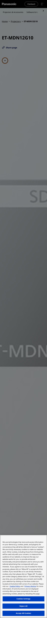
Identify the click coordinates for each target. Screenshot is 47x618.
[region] (23, 576)
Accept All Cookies (23, 613)
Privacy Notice (30, 586)
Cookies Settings (23, 599)
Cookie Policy (15, 586)
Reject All (23, 606)
